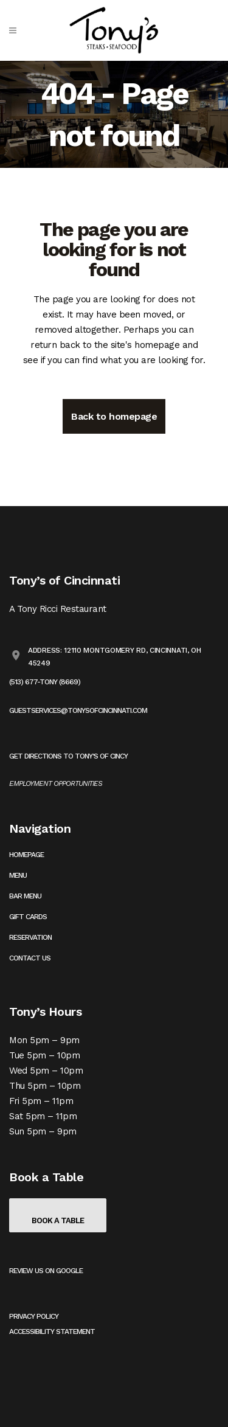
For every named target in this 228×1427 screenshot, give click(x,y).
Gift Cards (28, 916)
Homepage (26, 854)
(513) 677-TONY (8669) (44, 682)
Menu (18, 875)
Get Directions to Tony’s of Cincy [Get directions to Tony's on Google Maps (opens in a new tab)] (68, 756)
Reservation (30, 937)
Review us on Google (46, 1270)
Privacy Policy (33, 1316)
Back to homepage (114, 416)
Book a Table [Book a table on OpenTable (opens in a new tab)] (58, 1220)
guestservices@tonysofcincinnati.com (78, 710)
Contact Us (29, 958)
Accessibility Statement (52, 1331)
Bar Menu (25, 896)
